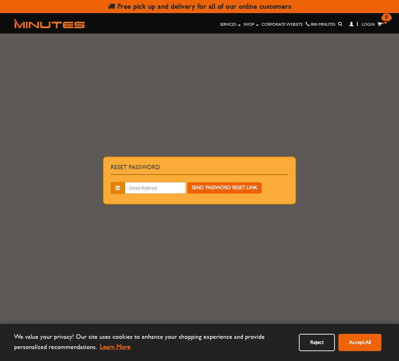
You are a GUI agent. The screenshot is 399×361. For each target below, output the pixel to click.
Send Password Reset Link (224, 188)
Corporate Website (282, 24)
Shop (251, 24)
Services (230, 24)
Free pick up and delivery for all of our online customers (199, 6)
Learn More (115, 347)
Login (362, 24)
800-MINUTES (320, 24)
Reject (317, 342)
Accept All (360, 342)
